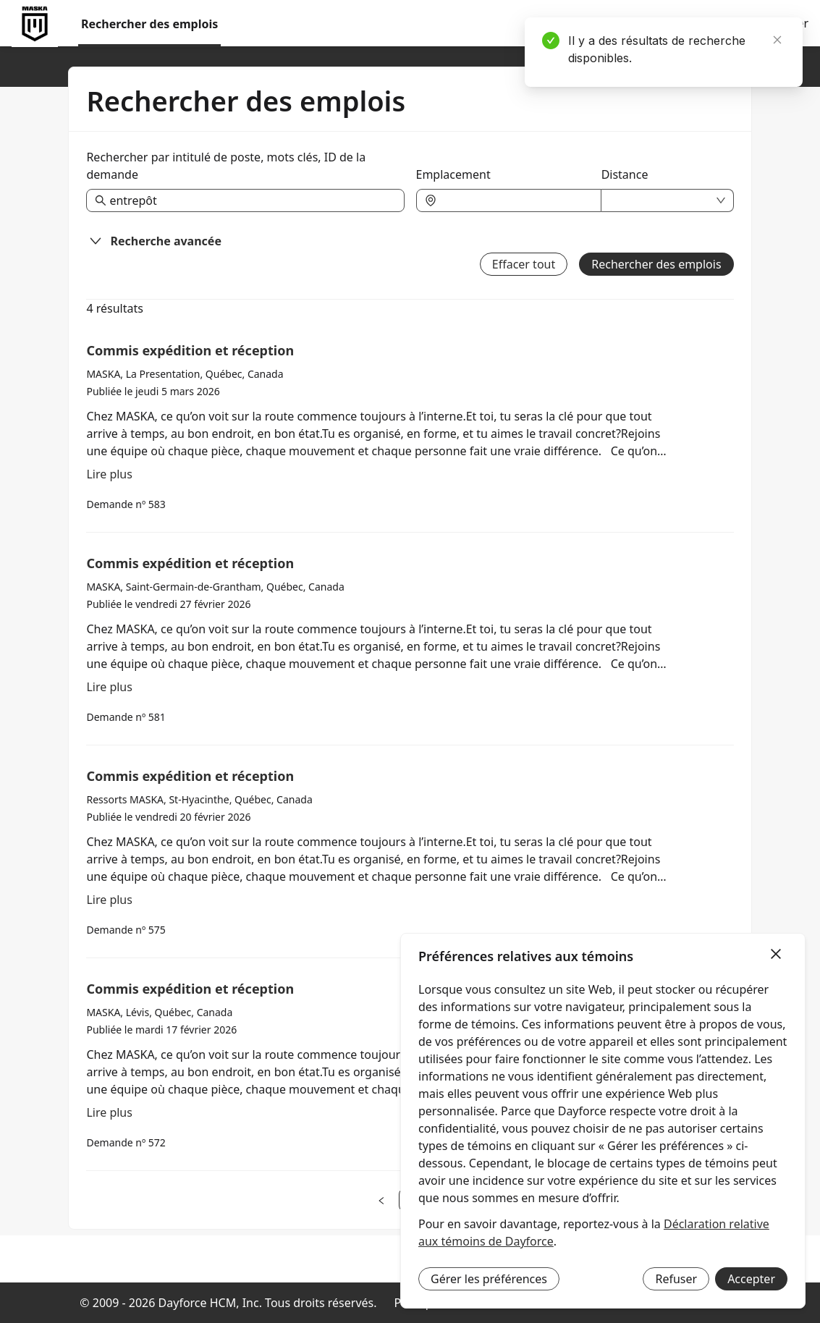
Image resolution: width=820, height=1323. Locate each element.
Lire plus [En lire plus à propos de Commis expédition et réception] (109, 474)
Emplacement (453, 174)
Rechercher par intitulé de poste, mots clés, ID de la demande (225, 165)
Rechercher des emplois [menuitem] (149, 24)
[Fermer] (775, 954)
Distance (624, 174)
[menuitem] (35, 24)
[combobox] (516, 200)
